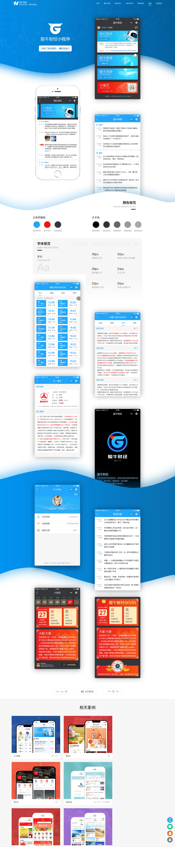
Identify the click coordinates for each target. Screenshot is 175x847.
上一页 (62, 691)
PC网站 (34, 825)
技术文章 (56, 829)
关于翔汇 (78, 816)
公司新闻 (56, 822)
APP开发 (12, 819)
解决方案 (107, 3)
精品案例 (35, 816)
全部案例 (87, 691)
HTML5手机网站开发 (16, 829)
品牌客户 (77, 825)
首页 (98, 3)
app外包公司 (57, 843)
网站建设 (141, 3)
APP (33, 819)
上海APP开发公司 (24, 843)
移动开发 (118, 3)
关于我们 (77, 819)
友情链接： (13, 843)
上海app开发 (37, 843)
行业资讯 (56, 825)
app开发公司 (47, 843)
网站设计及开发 (14, 822)
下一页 (113, 691)
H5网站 (34, 829)
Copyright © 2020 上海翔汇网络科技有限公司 (87, 843)
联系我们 (159, 3)
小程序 (34, 822)
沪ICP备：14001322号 (110, 843)
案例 (150, 3)
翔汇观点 (56, 819)
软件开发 (12, 832)
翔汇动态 (56, 816)
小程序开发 (129, 3)
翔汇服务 (13, 816)
